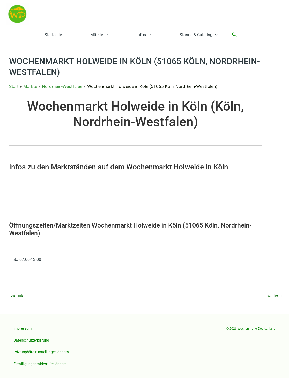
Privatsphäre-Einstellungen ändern (41, 352)
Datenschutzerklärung (31, 340)
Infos (141, 34)
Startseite (53, 34)
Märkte (96, 34)
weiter (275, 295)
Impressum (22, 328)
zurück (14, 295)
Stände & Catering (196, 34)
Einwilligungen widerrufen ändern (40, 364)
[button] (234, 35)
